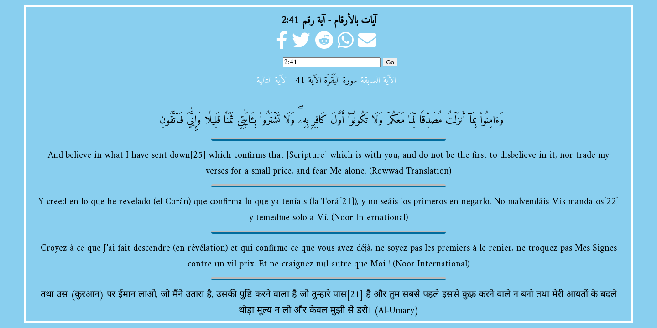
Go (390, 62)
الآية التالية (272, 81)
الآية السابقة (378, 81)
